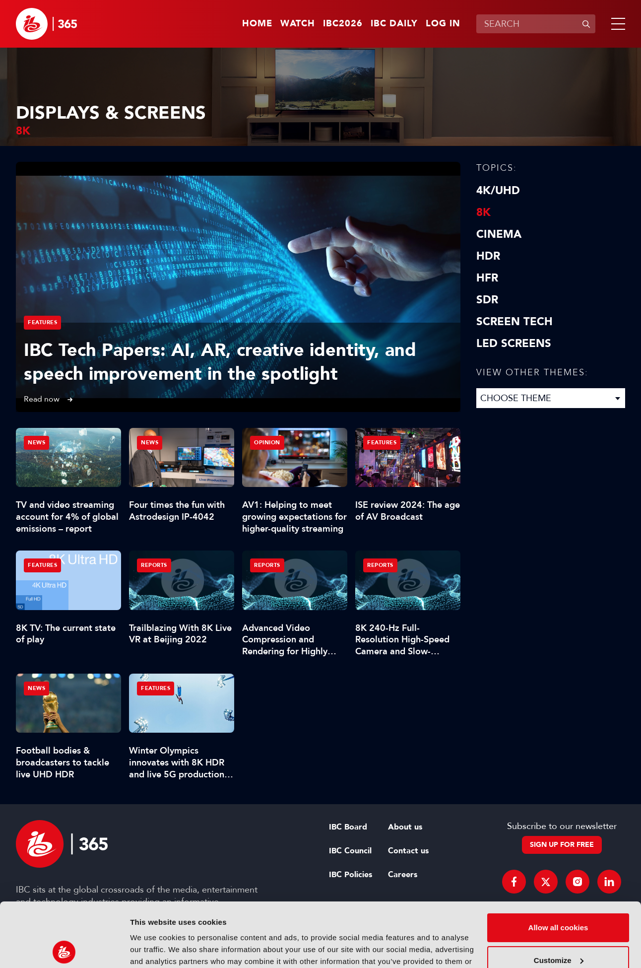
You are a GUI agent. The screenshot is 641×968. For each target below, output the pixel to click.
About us (405, 827)
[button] (616, 24)
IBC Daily (394, 24)
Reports (154, 565)
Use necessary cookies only (558, 928)
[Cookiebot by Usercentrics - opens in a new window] (64, 948)
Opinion (267, 442)
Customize (558, 896)
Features (42, 322)
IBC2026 (343, 24)
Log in (443, 24)
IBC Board (348, 827)
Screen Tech (514, 321)
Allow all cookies (558, 863)
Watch (297, 24)
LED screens (513, 343)
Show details (153, 948)
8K (483, 212)
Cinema (498, 234)
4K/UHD (498, 190)
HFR (487, 278)
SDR (487, 299)
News (36, 442)
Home (257, 24)
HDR (488, 256)
